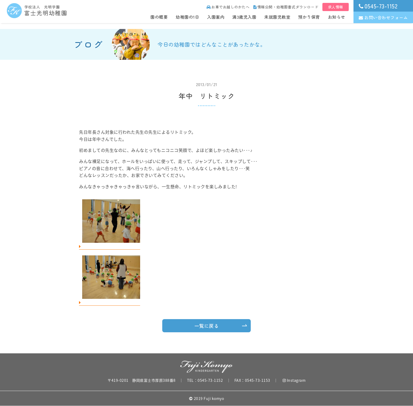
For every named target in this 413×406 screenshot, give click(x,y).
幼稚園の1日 (187, 17)
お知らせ (336, 17)
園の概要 (159, 17)
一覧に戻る (206, 325)
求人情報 (335, 6)
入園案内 (215, 17)
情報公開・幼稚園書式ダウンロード (285, 6)
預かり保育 (309, 17)
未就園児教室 (277, 17)
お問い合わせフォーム (383, 17)
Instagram (294, 380)
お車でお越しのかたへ (228, 6)
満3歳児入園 (244, 17)
